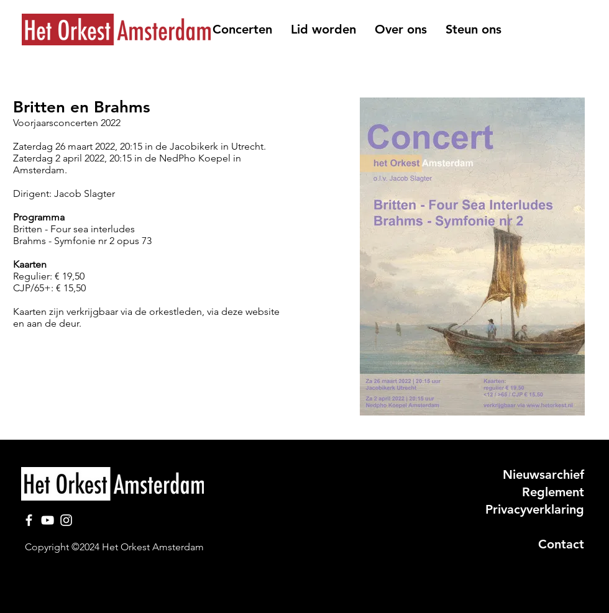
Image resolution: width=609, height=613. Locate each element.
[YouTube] (47, 520)
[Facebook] (29, 520)
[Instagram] (66, 520)
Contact (561, 544)
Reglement (553, 491)
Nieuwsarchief (543, 474)
